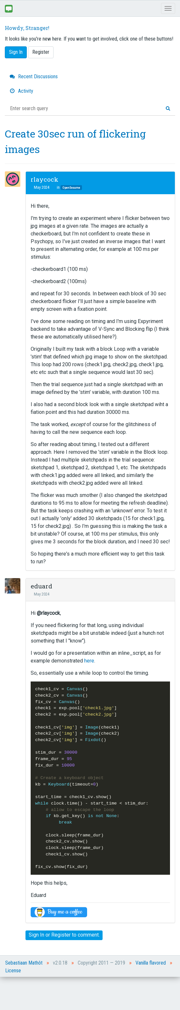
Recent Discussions (34, 76)
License (13, 970)
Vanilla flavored (150, 963)
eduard (41, 586)
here (89, 661)
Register (40, 52)
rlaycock (44, 179)
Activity (21, 91)
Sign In (16, 52)
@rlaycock (48, 613)
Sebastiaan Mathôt (24, 963)
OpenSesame (71, 187)
